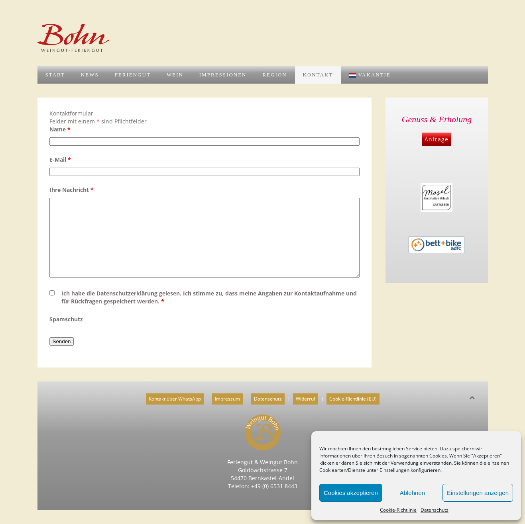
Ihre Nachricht (71, 190)
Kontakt (318, 75)
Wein (175, 75)
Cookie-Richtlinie (398, 509)
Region (274, 75)
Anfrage (436, 139)
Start (55, 75)
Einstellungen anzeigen (478, 492)
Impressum (227, 398)
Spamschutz (66, 319)
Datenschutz (434, 509)
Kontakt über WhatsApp (175, 398)
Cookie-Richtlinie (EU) (353, 398)
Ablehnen (412, 492)
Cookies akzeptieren (351, 492)
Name (60, 129)
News (90, 75)
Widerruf (305, 398)
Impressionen (223, 75)
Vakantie (370, 75)
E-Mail (60, 159)
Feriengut (133, 75)
